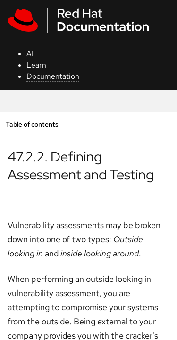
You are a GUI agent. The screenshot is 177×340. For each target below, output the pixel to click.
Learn (36, 65)
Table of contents (32, 123)
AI (30, 54)
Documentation (52, 76)
